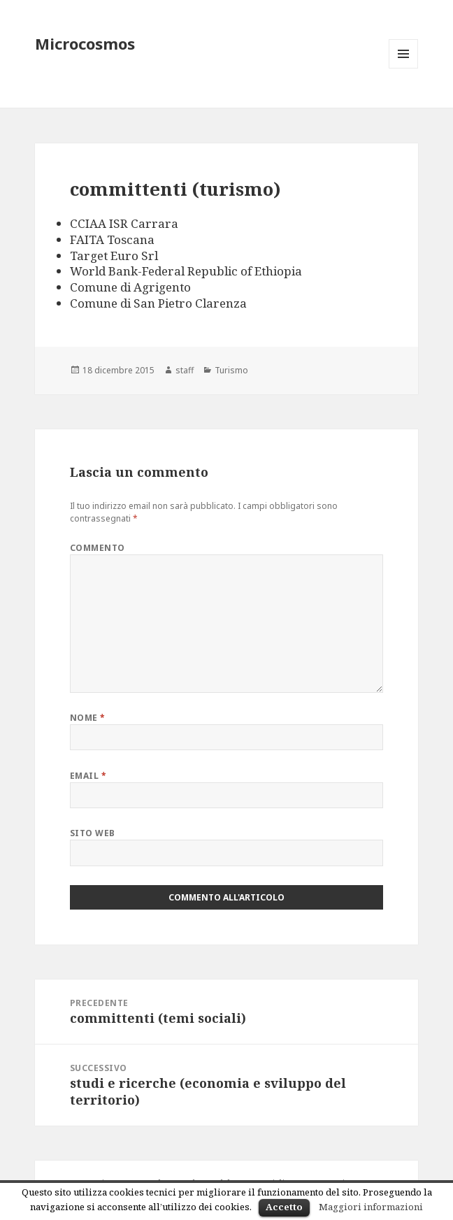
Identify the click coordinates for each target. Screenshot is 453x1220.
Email (88, 776)
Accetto (284, 1206)
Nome (88, 718)
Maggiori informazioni (371, 1206)
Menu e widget (403, 68)
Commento (97, 548)
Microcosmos (85, 43)
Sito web (92, 833)
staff (184, 370)
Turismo (231, 370)
